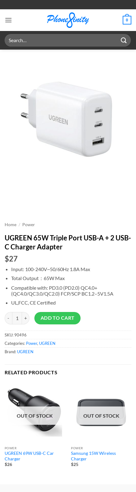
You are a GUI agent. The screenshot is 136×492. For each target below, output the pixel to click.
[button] (8, 20)
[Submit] (124, 40)
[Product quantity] (17, 318)
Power (28, 224)
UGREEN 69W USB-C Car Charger (29, 456)
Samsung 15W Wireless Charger (93, 456)
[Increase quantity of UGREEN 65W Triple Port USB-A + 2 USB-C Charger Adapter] (25, 318)
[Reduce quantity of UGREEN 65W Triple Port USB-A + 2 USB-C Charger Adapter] (8, 318)
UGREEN (47, 343)
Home (10, 224)
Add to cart (58, 318)
